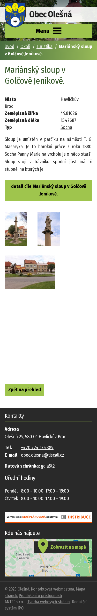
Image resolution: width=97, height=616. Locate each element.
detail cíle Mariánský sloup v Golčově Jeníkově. (48, 190)
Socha (66, 127)
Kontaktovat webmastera (52, 589)
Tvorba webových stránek (48, 601)
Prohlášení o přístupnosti (40, 595)
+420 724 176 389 (37, 447)
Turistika (44, 46)
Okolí (25, 46)
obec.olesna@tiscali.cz (42, 455)
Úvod (9, 46)
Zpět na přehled (24, 389)
